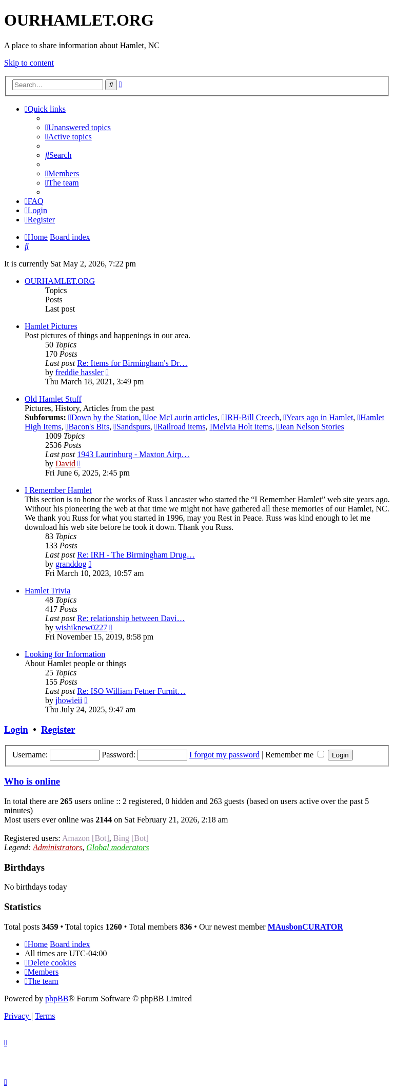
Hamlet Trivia (47, 590)
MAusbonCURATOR (305, 926)
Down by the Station (103, 417)
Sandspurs (131, 426)
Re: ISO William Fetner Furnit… (131, 691)
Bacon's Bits (88, 426)
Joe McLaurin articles (180, 417)
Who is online (32, 781)
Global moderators (117, 847)
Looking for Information (65, 654)
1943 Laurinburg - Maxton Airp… (133, 454)
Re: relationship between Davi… (131, 618)
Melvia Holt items (240, 426)
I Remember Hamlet (58, 490)
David (65, 463)
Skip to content (29, 62)
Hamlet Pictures (51, 326)
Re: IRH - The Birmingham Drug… (135, 554)
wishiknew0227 (81, 627)
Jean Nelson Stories (310, 426)
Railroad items (180, 426)
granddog (70, 564)
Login (16, 729)
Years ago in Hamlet (318, 417)
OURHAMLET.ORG (60, 281)
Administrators (57, 847)
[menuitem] (78, 127)
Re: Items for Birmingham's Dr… (132, 363)
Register (58, 729)
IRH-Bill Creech (250, 417)
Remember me (294, 754)
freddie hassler (79, 372)
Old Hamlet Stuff (53, 399)
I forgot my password (224, 754)
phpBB (56, 998)
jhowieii (68, 700)
